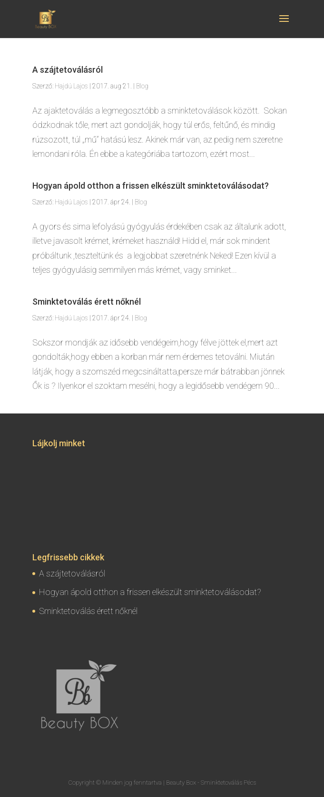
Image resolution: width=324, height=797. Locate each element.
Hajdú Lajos (71, 86)
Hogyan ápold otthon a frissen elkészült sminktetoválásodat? (150, 186)
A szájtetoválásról (67, 70)
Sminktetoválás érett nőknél (86, 302)
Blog (142, 86)
